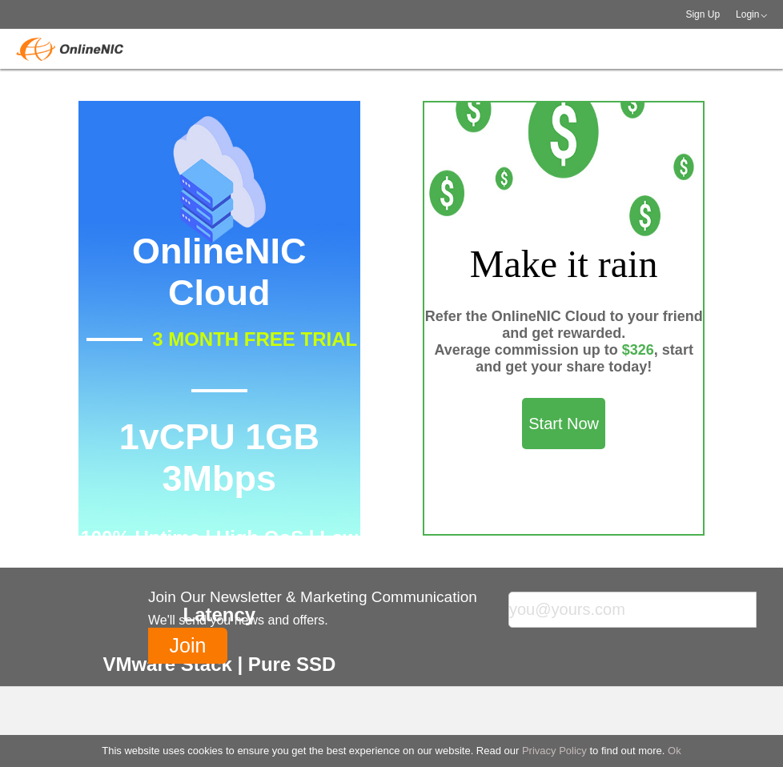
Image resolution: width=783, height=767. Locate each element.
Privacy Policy (554, 751)
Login (747, 14)
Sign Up (702, 14)
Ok (674, 751)
